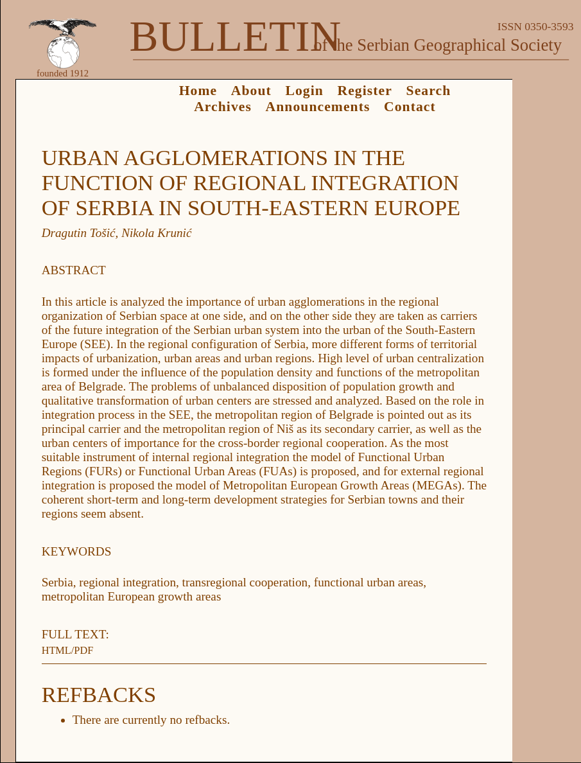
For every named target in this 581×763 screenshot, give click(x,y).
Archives (223, 106)
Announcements (318, 106)
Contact (410, 106)
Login (304, 90)
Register (365, 90)
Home (198, 90)
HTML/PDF (68, 650)
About (251, 90)
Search (428, 90)
